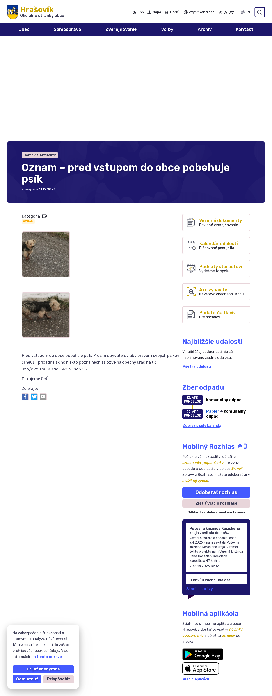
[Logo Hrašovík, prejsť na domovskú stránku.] (35, 12)
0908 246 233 (229, 666)
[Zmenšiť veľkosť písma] (220, 12)
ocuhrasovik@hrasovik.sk (239, 681)
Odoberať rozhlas (216, 394)
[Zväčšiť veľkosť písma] (231, 12)
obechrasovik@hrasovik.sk (240, 686)
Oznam (28, 123)
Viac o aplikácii (196, 581)
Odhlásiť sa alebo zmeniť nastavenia (216, 414)
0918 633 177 (229, 676)
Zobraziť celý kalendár (203, 327)
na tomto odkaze (46, 657)
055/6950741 (229, 671)
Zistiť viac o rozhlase (216, 405)
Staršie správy (199, 490)
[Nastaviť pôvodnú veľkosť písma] (225, 12)
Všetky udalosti (197, 268)
